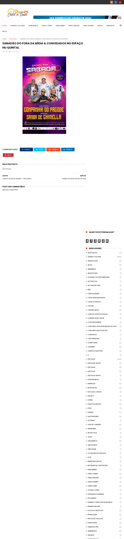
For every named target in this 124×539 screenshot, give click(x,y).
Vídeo (90, 371)
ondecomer (92, 294)
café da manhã (93, 101)
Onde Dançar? (93, 285)
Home (4, 26)
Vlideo (90, 388)
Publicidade (92, 330)
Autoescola (92, 89)
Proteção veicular (95, 326)
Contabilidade (93, 146)
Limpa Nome (92, 257)
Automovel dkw (94, 93)
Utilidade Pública (94, 363)
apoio (90, 73)
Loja (89, 265)
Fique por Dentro (94, 212)
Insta (4, 31)
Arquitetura (92, 81)
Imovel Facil (92, 240)
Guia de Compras (94, 232)
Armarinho (92, 77)
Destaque (13, 39)
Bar (89, 97)
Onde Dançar (74, 26)
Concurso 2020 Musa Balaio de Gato (102, 134)
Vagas (90, 367)
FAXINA (90, 208)
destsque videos (94, 183)
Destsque (91, 179)
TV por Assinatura (95, 359)
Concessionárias (94, 130)
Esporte (91, 204)
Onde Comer (47, 26)
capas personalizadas (96, 105)
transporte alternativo (97, 355)
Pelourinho (92, 306)
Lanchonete (92, 253)
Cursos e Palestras (95, 159)
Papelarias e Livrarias (96, 302)
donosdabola (93, 187)
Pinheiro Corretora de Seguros (100, 310)
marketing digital (95, 269)
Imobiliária (92, 236)
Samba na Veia (93, 334)
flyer (89, 216)
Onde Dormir (88, 26)
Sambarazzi (33, 26)
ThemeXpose (16, 536)
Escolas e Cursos (94, 199)
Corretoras (92, 150)
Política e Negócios (95, 318)
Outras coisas (93, 298)
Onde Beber (60, 26)
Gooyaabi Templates (42, 536)
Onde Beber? (92, 277)
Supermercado (93, 347)
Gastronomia (93, 224)
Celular (91, 113)
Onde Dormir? (93, 290)
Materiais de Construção (98, 273)
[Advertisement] (104, 508)
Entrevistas (92, 195)
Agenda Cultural (17, 26)
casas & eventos (94, 109)
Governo (91, 228)
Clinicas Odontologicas (98, 122)
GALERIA (90, 220)
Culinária (91, 154)
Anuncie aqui (93, 69)
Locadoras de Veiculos (97, 261)
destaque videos (94, 171)
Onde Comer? (93, 281)
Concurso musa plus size (97, 138)
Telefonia (91, 351)
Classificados (93, 118)
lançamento (92, 249)
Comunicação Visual (96, 126)
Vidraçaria (92, 384)
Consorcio (92, 142)
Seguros (91, 343)
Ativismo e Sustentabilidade (98, 85)
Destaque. (92, 175)
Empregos (111, 26)
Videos (100, 26)
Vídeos (90, 379)
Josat (90, 244)
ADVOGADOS (92, 60)
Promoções (92, 322)
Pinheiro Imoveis (94, 314)
